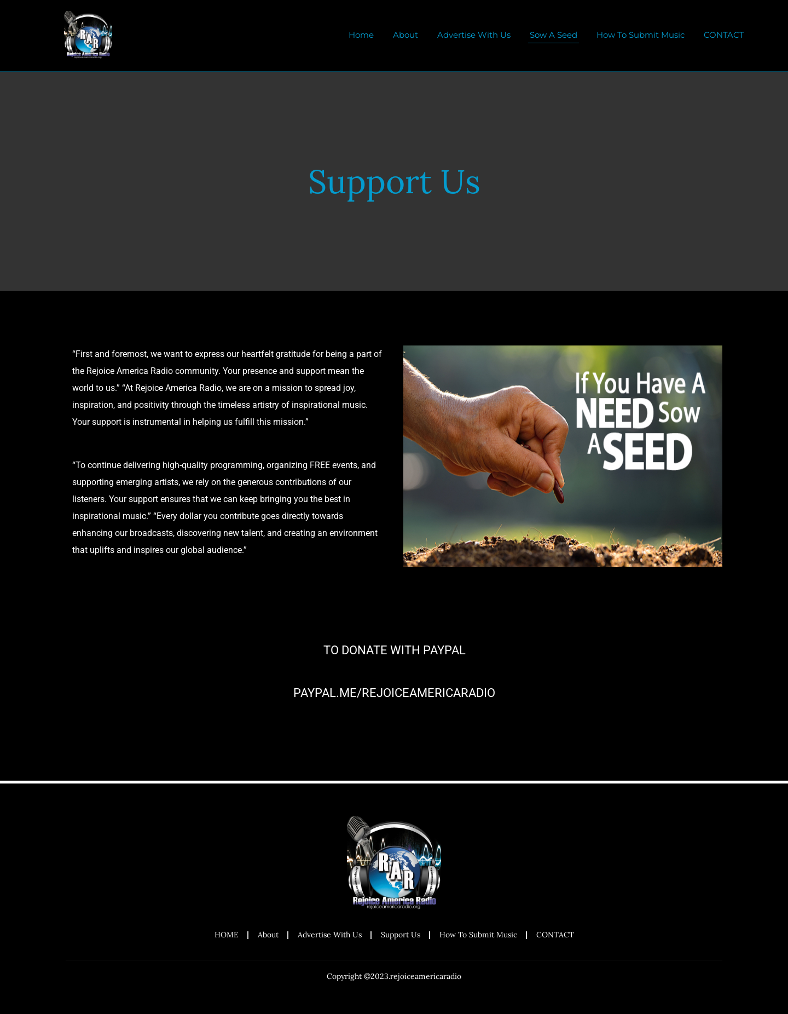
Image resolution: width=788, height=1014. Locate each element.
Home (361, 35)
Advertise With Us (474, 35)
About (405, 35)
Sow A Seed (553, 35)
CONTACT (724, 35)
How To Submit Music (640, 35)
